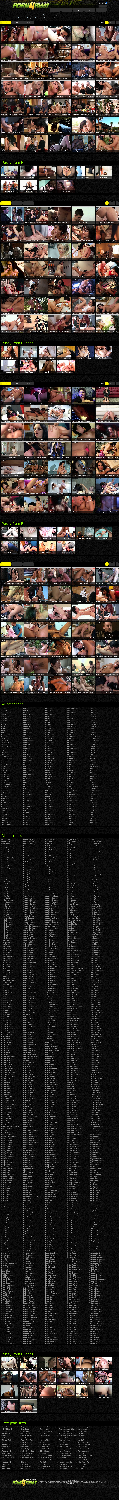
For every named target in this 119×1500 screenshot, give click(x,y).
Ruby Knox (93, 902)
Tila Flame (93, 1205)
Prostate (70, 788)
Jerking (48, 786)
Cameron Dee (28, 866)
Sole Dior (92, 1044)
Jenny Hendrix (50, 948)
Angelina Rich (6, 1070)
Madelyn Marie (72, 954)
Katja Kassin (49, 1108)
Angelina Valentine (8, 1072)
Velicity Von (93, 1269)
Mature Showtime (84, 1444)
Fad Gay (43, 1469)
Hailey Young (28, 1289)
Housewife (49, 762)
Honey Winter (28, 1343)
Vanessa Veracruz (96, 1259)
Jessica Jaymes (51, 972)
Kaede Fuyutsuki (51, 1048)
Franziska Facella (29, 1241)
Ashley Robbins (6, 1153)
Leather (48, 806)
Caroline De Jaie (29, 912)
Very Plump (82, 1458)
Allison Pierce (6, 972)
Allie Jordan (5, 966)
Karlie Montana (50, 1074)
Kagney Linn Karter (52, 1050)
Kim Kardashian (51, 1191)
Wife (91, 813)
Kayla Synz (49, 1125)
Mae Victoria (71, 966)
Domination (27, 774)
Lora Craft (71, 910)
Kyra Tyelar (49, 1251)
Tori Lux (92, 1215)
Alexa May (5, 912)
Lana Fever (49, 1271)
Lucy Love (71, 930)
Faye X (25, 1233)
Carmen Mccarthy (29, 908)
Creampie (26, 738)
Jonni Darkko (50, 1016)
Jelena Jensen (50, 926)
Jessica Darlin (50, 968)
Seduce (70, 819)
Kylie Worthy (49, 1247)
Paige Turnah (72, 1267)
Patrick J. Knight (73, 1277)
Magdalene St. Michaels (76, 968)
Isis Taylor (48, 854)
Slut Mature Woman (85, 1455)
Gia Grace (27, 1255)
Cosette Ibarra (28, 1052)
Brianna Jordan (6, 1309)
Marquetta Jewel (73, 1000)
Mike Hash (71, 1084)
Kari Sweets (49, 1064)
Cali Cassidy (27, 862)
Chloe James (28, 988)
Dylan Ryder (27, 1171)
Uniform (92, 788)
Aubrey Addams (7, 1169)
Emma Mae (27, 1193)
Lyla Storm (71, 946)
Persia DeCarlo (72, 1287)
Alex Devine (5, 906)
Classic (26, 710)
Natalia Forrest (72, 1153)
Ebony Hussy (45, 1429)
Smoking (92, 718)
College (26, 724)
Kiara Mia (48, 1177)
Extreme (26, 792)
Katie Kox (48, 1098)
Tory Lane (31, 18)
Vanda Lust (93, 1245)
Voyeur (92, 800)
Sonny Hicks (93, 1048)
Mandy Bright (72, 974)
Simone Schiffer (95, 1028)
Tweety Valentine (95, 1227)
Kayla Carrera (50, 1121)
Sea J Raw (93, 978)
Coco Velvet (27, 1046)
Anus (3, 726)
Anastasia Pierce (7, 1028)
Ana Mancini (5, 1022)
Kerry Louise (49, 1165)
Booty (3, 790)
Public (69, 792)
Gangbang (49, 724)
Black (3, 774)
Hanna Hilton (28, 1297)
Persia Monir (71, 1289)
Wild (91, 815)
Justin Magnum (50, 1038)
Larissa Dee (49, 1285)
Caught (3, 817)
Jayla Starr (49, 916)
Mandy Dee (71, 976)
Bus (2, 804)
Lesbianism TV (64, 1464)
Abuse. (76, 1483)
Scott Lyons (93, 976)
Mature (69, 710)
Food (47, 708)
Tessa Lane (93, 1181)
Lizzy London (72, 890)
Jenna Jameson (51, 934)
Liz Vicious (71, 882)
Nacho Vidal (71, 1145)
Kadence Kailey (51, 1046)
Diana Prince (28, 1149)
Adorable (4, 712)
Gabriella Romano (29, 1247)
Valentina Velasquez (96, 1235)
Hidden (47, 756)
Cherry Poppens (29, 974)
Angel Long (5, 1046)
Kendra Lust (49, 1157)
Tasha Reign (94, 1145)
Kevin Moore (49, 1169)
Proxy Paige (71, 1311)
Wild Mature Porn (84, 1462)
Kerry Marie (49, 1167)
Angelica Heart (6, 1066)
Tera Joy (92, 1171)
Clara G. (26, 1030)
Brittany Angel (6, 1335)
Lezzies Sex (82, 1438)
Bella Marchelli (6, 1231)
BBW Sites (44, 1453)
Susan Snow (94, 1117)
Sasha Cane (93, 958)
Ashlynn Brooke (7, 1163)
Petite (69, 768)
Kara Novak (49, 1056)
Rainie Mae (71, 1327)
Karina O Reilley (51, 1068)
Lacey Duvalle (50, 1253)
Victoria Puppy (94, 1295)
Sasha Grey (93, 960)
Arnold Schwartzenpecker (10, 1127)
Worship (92, 817)
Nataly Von (71, 1171)
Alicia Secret (5, 952)
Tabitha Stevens (95, 1127)
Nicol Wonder (72, 1193)
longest (78, 10)
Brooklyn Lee (28, 852)
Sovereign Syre (95, 1072)
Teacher (92, 758)
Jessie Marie (49, 982)
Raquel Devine (72, 1335)
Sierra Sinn (93, 1018)
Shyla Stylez (93, 1014)
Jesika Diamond (51, 956)
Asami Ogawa (6, 1133)
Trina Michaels (94, 1219)
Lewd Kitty (81, 1436)
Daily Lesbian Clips (47, 1460)
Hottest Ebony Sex (47, 1438)
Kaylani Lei (22, 18)
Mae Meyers (71, 964)
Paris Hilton (71, 1273)
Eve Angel (27, 1221)
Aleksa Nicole (6, 892)
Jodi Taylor (49, 1000)
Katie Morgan (50, 1100)
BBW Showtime (45, 1451)
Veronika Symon (95, 1281)
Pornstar (70, 778)
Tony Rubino (94, 1211)
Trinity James (94, 1221)
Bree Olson (5, 1295)
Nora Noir (70, 1249)
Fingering (26, 813)
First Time (26, 815)
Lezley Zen (71, 844)
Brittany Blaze (6, 1337)
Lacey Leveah (50, 1257)
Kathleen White (50, 1090)
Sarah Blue (93, 944)
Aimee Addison (6, 878)
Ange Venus (5, 1038)
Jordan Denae (50, 1020)
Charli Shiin (27, 960)
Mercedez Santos (73, 1048)
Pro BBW (81, 1453)
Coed (25, 722)
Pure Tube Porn (27, 1438)
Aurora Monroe (6, 1181)
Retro (69, 802)
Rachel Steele (72, 1321)
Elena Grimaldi (28, 1173)
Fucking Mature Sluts (66, 1433)
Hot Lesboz (63, 1460)
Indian (47, 770)
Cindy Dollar (27, 1018)
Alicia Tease (5, 954)
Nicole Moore (72, 1201)
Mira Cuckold (72, 1096)
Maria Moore (71, 984)
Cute (25, 748)
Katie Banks (49, 1094)
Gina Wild (26, 1271)
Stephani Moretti (95, 1090)
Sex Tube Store (26, 1444)
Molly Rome (71, 1121)
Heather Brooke (29, 1309)
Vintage (92, 796)
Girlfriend (48, 732)
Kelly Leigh (49, 1143)
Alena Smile (5, 898)
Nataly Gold (71, 1169)
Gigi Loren (27, 1265)
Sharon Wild (93, 996)
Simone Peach (94, 1024)
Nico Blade (71, 1191)
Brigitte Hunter (6, 1321)
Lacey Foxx (49, 1255)
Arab (3, 728)
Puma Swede (72, 1313)
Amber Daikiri (6, 998)
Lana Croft (49, 1269)
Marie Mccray (72, 992)
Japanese (48, 782)
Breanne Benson (7, 1291)
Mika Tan (70, 1082)
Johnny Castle (50, 1008)
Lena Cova (49, 1317)
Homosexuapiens (65, 1455)
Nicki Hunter (71, 1185)
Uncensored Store (8, 1453)
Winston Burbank (95, 1321)
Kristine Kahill (50, 1223)
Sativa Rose (93, 964)
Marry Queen (72, 1004)
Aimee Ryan (5, 880)
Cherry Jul (27, 972)
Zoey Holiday (94, 1337)
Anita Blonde (5, 1084)
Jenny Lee (49, 950)
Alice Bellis (5, 944)
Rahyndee (71, 1325)
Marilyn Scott (72, 994)
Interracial (48, 776)
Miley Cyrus (71, 1090)
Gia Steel (26, 1259)
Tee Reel (92, 1167)
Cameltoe (4, 808)
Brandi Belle (5, 1279)
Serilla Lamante (95, 986)
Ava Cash (4, 1193)
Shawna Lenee (94, 998)
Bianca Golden (6, 1249)
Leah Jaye (49, 1307)
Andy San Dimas (7, 1034)
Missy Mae (71, 1104)
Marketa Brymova (73, 996)
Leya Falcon (71, 840)
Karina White (50, 1072)
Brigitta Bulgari (6, 1317)
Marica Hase (71, 990)
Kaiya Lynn (49, 1052)
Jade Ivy (48, 874)
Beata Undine (6, 1225)
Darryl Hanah (28, 1106)
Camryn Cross (28, 870)
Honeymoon (49, 760)
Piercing (70, 770)
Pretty (69, 784)
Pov (68, 780)
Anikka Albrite (6, 1078)
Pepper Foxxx (72, 1285)
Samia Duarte (94, 926)
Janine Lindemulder (52, 894)
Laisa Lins (49, 1265)
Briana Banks (6, 1301)
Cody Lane (27, 1048)
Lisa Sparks (71, 876)
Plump (69, 774)
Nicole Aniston (72, 1195)
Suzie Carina (94, 1121)
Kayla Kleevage (51, 1123)
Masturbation (72, 708)
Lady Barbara (50, 1261)
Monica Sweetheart (74, 1129)
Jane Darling (49, 888)
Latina (47, 804)
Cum (25, 742)
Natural (70, 730)
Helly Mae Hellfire (29, 1321)
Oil (68, 742)
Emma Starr (27, 1195)
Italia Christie (50, 856)
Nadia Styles (71, 1147)
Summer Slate (94, 1108)
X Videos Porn (83, 1469)
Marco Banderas (73, 980)
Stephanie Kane (95, 1092)
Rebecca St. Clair (95, 846)
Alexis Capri (5, 926)
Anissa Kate (5, 1080)
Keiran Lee (49, 1133)
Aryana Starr (5, 1129)
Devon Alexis (28, 1133)
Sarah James (94, 946)
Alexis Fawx (5, 928)
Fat (24, 802)
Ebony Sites (44, 1433)
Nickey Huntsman (73, 1183)
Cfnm (3, 821)
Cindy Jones (27, 1022)
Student (92, 744)
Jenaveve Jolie (50, 928)
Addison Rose (6, 852)
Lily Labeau (71, 856)
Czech (25, 750)
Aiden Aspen (5, 874)
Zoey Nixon (93, 1339)
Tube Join (5, 1431)
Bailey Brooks (6, 1211)
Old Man (70, 744)
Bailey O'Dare (6, 1215)
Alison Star (5, 960)
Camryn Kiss (27, 872)
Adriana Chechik (7, 858)
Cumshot (26, 744)
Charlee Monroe (29, 954)
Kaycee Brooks (50, 1117)
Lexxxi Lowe (49, 1341)
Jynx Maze (49, 1040)
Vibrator (92, 794)
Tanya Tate (93, 1139)
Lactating (48, 798)
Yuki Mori (92, 1327)
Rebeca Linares (95, 842)
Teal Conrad (93, 1163)
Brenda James (6, 1297)
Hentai (47, 754)
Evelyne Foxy (28, 1225)
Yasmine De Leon (95, 1323)
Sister (91, 710)
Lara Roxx (49, 1279)
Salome (92, 916)
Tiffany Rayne (94, 1195)
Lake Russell (50, 1267)
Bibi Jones (5, 1255)
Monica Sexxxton (73, 1127)
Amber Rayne (6, 1004)
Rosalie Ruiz (94, 886)
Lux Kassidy (71, 940)
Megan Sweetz (72, 1022)
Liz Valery (70, 880)
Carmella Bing (28, 900)
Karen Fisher (50, 1060)
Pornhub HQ (6, 1444)
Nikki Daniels (72, 1225)
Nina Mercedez (72, 1243)
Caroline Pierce (28, 914)
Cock (25, 720)
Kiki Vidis (48, 1187)
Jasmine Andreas (51, 896)
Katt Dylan (49, 1110)
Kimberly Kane (50, 1197)
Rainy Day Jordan (73, 1329)
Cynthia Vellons (28, 1062)
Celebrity (4, 819)
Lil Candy (70, 850)
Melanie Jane (72, 1026)
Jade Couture (50, 872)
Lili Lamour (71, 852)
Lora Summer (72, 912)
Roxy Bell (92, 892)
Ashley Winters (6, 1157)
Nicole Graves (72, 1197)
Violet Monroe (94, 1307)
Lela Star (48, 1315)
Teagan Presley (95, 1159)
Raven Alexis (72, 1337)
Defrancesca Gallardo (31, 1117)
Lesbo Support (83, 1431)
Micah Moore (72, 1066)
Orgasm (70, 748)
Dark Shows (25, 1460)
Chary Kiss (27, 964)
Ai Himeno (5, 870)
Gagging (48, 722)
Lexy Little (49, 1343)
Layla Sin (48, 1301)
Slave (91, 714)
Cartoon (4, 811)
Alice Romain (6, 948)
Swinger (92, 752)
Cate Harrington (29, 938)
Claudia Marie (28, 1040)
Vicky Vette (93, 1287)
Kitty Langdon (50, 1205)
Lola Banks (71, 894)
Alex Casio (5, 904)
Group (47, 744)
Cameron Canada (29, 864)
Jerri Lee (48, 954)
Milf (68, 716)
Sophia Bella (94, 1050)
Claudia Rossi (28, 1042)
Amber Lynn (5, 1002)
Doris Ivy (26, 1165)
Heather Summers (29, 1313)
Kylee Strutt (49, 1239)
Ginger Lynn (27, 1275)
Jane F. (48, 890)
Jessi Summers (50, 964)
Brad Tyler (5, 1277)
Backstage (5, 742)
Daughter (26, 756)
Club (25, 718)
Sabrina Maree (94, 908)
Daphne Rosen (28, 1098)
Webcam (92, 804)
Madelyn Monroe (73, 956)
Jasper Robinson (51, 906)
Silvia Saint (93, 1020)
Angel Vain (5, 1054)
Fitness (26, 821)
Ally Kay (4, 976)
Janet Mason (50, 892)
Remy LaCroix (94, 854)
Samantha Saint (95, 924)
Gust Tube (25, 1429)
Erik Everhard (28, 1207)
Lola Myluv (71, 898)
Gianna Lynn (27, 1261)
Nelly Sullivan (72, 1177)
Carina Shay (27, 888)
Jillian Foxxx (49, 998)
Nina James (71, 1239)
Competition (27, 726)
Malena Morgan (73, 972)
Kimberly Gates (50, 1195)
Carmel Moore (28, 898)
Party (69, 762)
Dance (25, 754)
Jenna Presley (50, 936)
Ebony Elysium (26, 1466)
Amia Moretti (5, 1012)
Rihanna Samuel (95, 862)
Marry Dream (72, 1002)
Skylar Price (93, 1040)
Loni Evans (71, 906)
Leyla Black (71, 842)
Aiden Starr (5, 876)
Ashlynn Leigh (6, 1165)
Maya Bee (71, 1014)
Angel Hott (5, 1044)
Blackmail (4, 776)
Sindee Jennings (95, 1034)
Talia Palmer (93, 1129)
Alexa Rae (5, 916)
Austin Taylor (5, 1189)
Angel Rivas (5, 1052)
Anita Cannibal (6, 1088)
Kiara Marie (49, 1175)
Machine (48, 819)
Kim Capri (48, 1189)
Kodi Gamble (50, 1211)
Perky (69, 766)
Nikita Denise (72, 1215)
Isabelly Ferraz (50, 850)
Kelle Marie (49, 1137)
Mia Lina (70, 1056)
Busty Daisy (27, 858)
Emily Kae (27, 1189)
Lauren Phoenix (51, 1293)
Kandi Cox (49, 1054)
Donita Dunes (28, 1157)
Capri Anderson (28, 884)
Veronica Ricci (94, 1277)
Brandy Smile (6, 1287)
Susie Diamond (94, 1119)
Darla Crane (27, 1104)
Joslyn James (50, 1022)
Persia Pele (71, 1291)
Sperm (91, 728)
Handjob (48, 750)
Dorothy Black (28, 1167)
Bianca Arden (6, 1247)
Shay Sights (93, 1000)
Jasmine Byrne (50, 900)
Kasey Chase (50, 1080)
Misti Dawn (71, 1112)
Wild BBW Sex (83, 1460)
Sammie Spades (95, 930)
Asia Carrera (5, 1167)
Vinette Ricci (93, 1305)
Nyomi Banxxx (72, 1255)
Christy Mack (28, 1010)
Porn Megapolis (83, 1451)
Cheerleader (5, 825)
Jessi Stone (49, 962)
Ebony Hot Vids (45, 1427)
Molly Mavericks (73, 1119)
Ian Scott (48, 842)
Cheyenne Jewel (29, 978)
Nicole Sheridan (73, 1205)
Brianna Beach (6, 1305)
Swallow (92, 748)
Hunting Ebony (45, 1440)
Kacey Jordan (50, 1042)
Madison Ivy (71, 958)
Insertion (48, 774)
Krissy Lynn (49, 1215)
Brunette (4, 798)
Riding (69, 806)
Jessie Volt (49, 986)
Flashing (26, 823)
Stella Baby (93, 1088)
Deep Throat (27, 758)
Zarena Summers (95, 1331)
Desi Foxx (27, 1129)
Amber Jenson (6, 1000)
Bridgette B (5, 1313)
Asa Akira (4, 1131)
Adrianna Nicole (7, 866)
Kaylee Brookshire (52, 1129)
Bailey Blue (5, 1209)
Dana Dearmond (29, 1076)
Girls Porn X (82, 1466)
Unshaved (93, 790)
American (4, 720)
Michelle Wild (72, 1080)
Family (25, 798)
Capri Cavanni (28, 886)
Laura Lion (49, 1289)
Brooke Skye (27, 848)
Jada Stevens (50, 870)
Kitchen (48, 794)
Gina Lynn (27, 1267)
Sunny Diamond (95, 1110)
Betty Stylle (5, 1243)
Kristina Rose (50, 1219)
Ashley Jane (5, 1151)
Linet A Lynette (72, 868)
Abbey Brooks (6, 844)
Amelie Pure (5, 1008)
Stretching (93, 740)
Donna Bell (27, 1159)
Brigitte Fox (5, 1319)
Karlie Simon (50, 1076)
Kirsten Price (50, 1199)
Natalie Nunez (72, 1163)
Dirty (25, 766)
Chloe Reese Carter (30, 992)
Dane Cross (27, 1082)
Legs (47, 808)
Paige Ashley (72, 1265)
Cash (3, 813)
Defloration (27, 760)
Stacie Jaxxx (94, 1082)
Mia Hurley (71, 1052)
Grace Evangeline (29, 1279)
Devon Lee (27, 1135)
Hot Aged (62, 1458)
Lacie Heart (49, 1259)
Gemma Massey (29, 1249)
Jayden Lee (49, 914)
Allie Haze (5, 962)
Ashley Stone (6, 1155)
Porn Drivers (6, 1447)
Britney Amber (6, 1325)
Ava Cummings (6, 1195)
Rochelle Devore (95, 880)
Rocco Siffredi (94, 878)
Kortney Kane (50, 1213)
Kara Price (49, 1058)
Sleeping (92, 716)
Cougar (26, 732)
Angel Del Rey (6, 1042)
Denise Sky (27, 1125)
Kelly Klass (49, 1141)
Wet (90, 808)
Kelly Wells (49, 1151)
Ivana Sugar (49, 860)
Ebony (25, 780)
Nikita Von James (73, 1217)
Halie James (27, 1295)
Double (25, 776)
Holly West (27, 1337)
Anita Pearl (5, 1094)
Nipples (70, 732)
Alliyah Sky (5, 974)
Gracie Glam (27, 1281)
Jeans (47, 784)
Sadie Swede (94, 914)
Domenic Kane (28, 1155)
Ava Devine (5, 1199)
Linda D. (70, 862)
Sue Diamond (94, 1100)
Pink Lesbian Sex (84, 1449)
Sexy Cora (93, 988)
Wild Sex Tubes (8, 1460)
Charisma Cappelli (30, 950)
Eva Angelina (28, 1215)
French (47, 716)
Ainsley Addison (7, 882)
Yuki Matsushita (95, 1325)
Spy (90, 730)
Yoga (91, 821)
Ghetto (47, 730)
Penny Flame (72, 1281)
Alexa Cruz (5, 908)
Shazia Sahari (94, 1002)
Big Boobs (5, 758)
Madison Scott (72, 962)
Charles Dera (28, 956)
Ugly (91, 782)
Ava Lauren (5, 1201)
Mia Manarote (72, 1060)
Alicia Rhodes (6, 950)
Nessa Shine (72, 1181)
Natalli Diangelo (73, 1167)
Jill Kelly (48, 996)
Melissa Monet (72, 1034)
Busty (3, 806)
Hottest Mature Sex (66, 1462)
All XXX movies (7, 1429)
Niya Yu (70, 1247)
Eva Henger (27, 1217)
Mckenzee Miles (73, 1020)
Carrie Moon (27, 920)
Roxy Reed (93, 900)
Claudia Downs (28, 1038)
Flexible (26, 825)
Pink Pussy (71, 1303)
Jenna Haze (49, 932)
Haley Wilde (27, 1293)
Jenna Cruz (49, 930)
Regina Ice (93, 850)
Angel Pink (5, 1050)
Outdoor (70, 754)
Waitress (92, 802)
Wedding (92, 806)
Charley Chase (28, 958)
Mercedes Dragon (73, 1044)
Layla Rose (49, 1299)
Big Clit (3, 760)
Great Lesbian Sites (66, 1449)
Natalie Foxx (71, 1159)
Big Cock (4, 762)
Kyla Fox (48, 1237)
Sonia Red (93, 1046)
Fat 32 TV (43, 1462)
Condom (26, 730)
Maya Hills (71, 1016)
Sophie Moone (94, 1066)
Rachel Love (71, 1315)
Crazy (25, 736)
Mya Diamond (72, 1139)
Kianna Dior (49, 1173)
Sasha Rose (93, 962)
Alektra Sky (5, 896)
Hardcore (48, 752)
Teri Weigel (93, 1177)
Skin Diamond (94, 1036)
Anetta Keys (5, 1036)
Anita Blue (5, 1086)
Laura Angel (49, 1287)
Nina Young (71, 1245)
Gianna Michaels (29, 1263)
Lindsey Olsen (72, 864)
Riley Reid (93, 868)
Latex (47, 802)
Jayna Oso (49, 920)
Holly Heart (27, 1331)
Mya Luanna (71, 1141)
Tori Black (93, 1213)
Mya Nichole (71, 1143)
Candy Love (27, 876)
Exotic (25, 790)
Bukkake (4, 802)
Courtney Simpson (30, 1056)
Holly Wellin (27, 1335)
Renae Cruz (93, 856)
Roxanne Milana (95, 890)
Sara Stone (93, 942)
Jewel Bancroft (50, 992)
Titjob (91, 770)
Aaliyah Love (5, 840)
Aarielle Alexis (6, 842)
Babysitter (4, 740)
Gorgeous (48, 740)
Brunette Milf (71, 15)
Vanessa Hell (94, 1251)
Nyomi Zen (71, 1257)
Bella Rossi (5, 1235)
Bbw (2, 748)
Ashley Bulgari (6, 1143)
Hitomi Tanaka (28, 1327)
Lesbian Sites (64, 1469)
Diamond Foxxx (29, 1141)
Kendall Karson (50, 1155)
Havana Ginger (28, 1305)
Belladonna (5, 1237)
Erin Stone (27, 1211)
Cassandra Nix (28, 930)
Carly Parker (27, 896)
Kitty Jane (48, 1203)
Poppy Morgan (72, 1305)
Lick (46, 813)
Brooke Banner (28, 844)
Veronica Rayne (95, 1275)
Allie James (5, 964)
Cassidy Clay (28, 932)
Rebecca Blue (94, 844)
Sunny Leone (94, 1114)
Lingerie (48, 815)
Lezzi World (82, 1440)
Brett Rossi (5, 1299)
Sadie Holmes (94, 910)
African (3, 714)
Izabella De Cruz (51, 862)
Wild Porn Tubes (8, 1458)
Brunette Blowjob (49, 15)
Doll (24, 772)
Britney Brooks (6, 1327)
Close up (26, 714)
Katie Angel (49, 1092)
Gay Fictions (63, 1444)
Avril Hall (4, 1205)
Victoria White (94, 1299)
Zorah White (93, 1343)
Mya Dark (70, 1137)
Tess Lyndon (94, 1179)
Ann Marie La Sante (8, 1100)
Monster (70, 724)
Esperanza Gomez (30, 1213)
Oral (68, 746)
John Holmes (50, 1002)
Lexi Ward (49, 1335)
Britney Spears (6, 1329)
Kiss (46, 792)
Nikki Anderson (72, 1219)
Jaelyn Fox (49, 876)
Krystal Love (49, 1231)
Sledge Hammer (95, 1042)
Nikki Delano (71, 1227)
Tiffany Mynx (94, 1193)
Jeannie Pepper (51, 924)
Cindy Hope (27, 1020)
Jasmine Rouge (51, 902)
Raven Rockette (73, 1341)
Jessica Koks (50, 974)
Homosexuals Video (66, 1453)
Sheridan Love (94, 1010)
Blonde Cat (5, 1267)
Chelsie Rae (27, 970)
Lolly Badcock (72, 900)
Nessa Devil (71, 1179)
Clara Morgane (28, 1032)
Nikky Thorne (72, 1235)
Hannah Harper (28, 1299)
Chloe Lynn (27, 990)
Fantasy (26, 800)
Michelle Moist (72, 1074)
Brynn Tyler (27, 856)
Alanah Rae (5, 888)
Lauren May (49, 1291)
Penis (69, 764)
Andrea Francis (6, 1032)
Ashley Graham (6, 1149)
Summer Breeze (95, 1102)
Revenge (70, 804)
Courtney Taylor (29, 1058)
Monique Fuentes (73, 1133)
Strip (91, 742)
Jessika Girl (49, 988)
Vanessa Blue (94, 1247)
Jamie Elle (49, 880)
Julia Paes (49, 1032)
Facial (25, 796)
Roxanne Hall (94, 888)
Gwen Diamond (28, 1287)
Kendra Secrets (51, 1159)
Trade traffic (75, 1480)
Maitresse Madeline (74, 970)
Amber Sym (5, 1006)
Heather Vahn (28, 1315)
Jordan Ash (49, 1018)
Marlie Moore (72, 998)
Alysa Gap (5, 984)
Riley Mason (93, 866)
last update (66, 10)
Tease (91, 760)
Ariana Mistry (6, 1119)
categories (90, 10)
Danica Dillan (28, 1088)
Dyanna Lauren (28, 1169)
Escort (25, 786)
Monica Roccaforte (74, 1125)
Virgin (91, 798)
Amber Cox (5, 996)
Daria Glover (27, 1102)
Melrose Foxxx (72, 1040)
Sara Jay (92, 936)
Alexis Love (5, 932)
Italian (47, 778)
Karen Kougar (50, 1062)
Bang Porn (6, 1436)
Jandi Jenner (50, 886)
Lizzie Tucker (72, 888)
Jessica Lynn (50, 976)
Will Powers (93, 1319)
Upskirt (92, 792)
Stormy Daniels (94, 1098)
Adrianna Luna (6, 864)
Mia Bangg (71, 1050)
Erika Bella (27, 1209)
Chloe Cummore (29, 982)
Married (48, 823)
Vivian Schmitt (94, 1311)
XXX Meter (82, 1464)
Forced (47, 712)
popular (55, 10)
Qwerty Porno (7, 1449)
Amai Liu (4, 990)
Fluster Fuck (6, 1440)
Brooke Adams (28, 842)
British (3, 796)
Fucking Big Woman (66, 1427)
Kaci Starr (48, 1044)
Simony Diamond (95, 1032)
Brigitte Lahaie (6, 1323)
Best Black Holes (27, 1453)
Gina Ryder (27, 1269)
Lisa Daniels (71, 872)
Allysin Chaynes (7, 978)
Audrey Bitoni (6, 1173)
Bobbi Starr (5, 1273)
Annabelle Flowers (8, 1104)
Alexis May (5, 934)
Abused (4, 710)
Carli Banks (27, 892)
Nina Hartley (71, 1237)
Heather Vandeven (30, 1317)
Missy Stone (71, 1110)
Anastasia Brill (6, 1024)
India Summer (50, 846)
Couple (25, 734)
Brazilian (4, 792)
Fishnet (26, 817)
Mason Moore (72, 1008)
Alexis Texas (5, 938)
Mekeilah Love (72, 1024)
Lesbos (80, 1433)
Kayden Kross (50, 1119)
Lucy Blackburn (73, 924)
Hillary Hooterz (28, 1323)
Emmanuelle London (30, 1197)
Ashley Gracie (6, 1147)
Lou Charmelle (72, 918)
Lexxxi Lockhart (51, 1339)
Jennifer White (50, 946)
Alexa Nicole (5, 914)
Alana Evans (5, 886)
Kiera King (49, 1181)
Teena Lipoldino (95, 1169)
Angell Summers (7, 1076)
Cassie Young (28, 936)
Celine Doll (27, 946)
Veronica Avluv (94, 1273)
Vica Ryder (93, 1283)
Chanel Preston (28, 948)
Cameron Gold (28, 868)
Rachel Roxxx (72, 1317)
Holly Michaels (28, 1333)
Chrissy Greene (29, 996)
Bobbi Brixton (6, 1271)
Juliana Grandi (50, 1034)
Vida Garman (94, 1301)
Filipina (25, 811)
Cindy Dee (27, 1016)
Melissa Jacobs (73, 1030)
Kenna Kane (49, 1161)
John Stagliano (50, 1004)
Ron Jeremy (93, 884)
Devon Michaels (29, 1137)
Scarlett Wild (94, 974)
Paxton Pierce (72, 1279)
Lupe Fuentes (72, 936)
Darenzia (26, 1100)
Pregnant (70, 782)
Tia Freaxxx (93, 1185)
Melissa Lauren (72, 1032)
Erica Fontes (27, 1203)
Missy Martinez (59, 18)
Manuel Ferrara (73, 978)
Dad (24, 752)
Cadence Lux (28, 860)
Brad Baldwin (6, 1275)
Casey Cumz (28, 922)
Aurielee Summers (8, 1179)
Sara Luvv (93, 938)
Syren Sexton (94, 1125)
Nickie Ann (71, 1187)
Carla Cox (27, 890)
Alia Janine (5, 940)
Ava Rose (4, 1203)
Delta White (27, 1121)
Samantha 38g (94, 918)
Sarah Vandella (94, 956)
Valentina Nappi (95, 1233)
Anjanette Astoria (7, 1096)
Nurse (69, 736)
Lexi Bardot (49, 1321)
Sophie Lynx (93, 1064)
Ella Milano (27, 1179)
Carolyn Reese (28, 916)
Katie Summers (50, 1104)
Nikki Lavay (71, 1231)
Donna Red (27, 1163)
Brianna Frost (6, 1307)
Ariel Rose (5, 1123)
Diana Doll (27, 1147)
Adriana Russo (6, 862)
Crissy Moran (28, 1060)
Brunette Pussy (61, 15)
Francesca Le (28, 1237)
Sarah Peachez (95, 950)
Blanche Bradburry (8, 1263)
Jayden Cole (49, 910)
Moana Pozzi (72, 1117)
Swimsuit (92, 750)
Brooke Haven (28, 846)
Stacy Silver (93, 1084)
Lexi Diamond (50, 1329)
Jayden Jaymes (51, 912)
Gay (46, 726)
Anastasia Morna (7, 1026)
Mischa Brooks (72, 1100)
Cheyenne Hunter (29, 976)
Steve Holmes (94, 1094)
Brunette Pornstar (37, 15)
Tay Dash (92, 1151)
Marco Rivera (72, 982)
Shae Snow (93, 990)
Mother (69, 726)
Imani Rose (49, 844)
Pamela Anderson (73, 1269)
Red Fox (92, 848)
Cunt (25, 746)
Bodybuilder (5, 784)
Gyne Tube (25, 1431)
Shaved (70, 821)
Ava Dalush (5, 1197)
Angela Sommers (7, 1056)
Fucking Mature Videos (67, 1436)
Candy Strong (28, 882)
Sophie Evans (94, 1062)
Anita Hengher (6, 1092)
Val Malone (93, 1229)
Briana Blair (5, 1303)
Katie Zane (49, 1106)
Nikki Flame (71, 1229)
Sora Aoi (92, 1070)
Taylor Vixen (93, 1155)
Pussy (69, 796)
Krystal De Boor (51, 1229)
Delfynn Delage (28, 1119)
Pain (69, 756)
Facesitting (27, 794)
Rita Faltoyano (94, 872)
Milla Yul (70, 1092)
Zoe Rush (93, 1333)
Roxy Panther (94, 896)
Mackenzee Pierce (74, 950)
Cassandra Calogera (30, 926)
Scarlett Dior (93, 972)
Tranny (91, 776)
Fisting (25, 819)
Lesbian (48, 811)
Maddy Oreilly (72, 952)
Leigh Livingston (51, 1313)
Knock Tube (25, 1433)
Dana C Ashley (28, 1074)
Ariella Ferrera (6, 1125)
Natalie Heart (72, 1161)
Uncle (91, 784)
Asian (3, 730)
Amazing (4, 718)
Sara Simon (93, 940)
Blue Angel (5, 1269)
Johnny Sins (49, 1012)
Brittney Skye (28, 840)
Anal (2, 722)
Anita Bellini (5, 1082)
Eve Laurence (28, 1223)
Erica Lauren (27, 1205)
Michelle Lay (71, 1072)
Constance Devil (29, 1050)
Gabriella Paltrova (29, 1245)
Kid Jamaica (49, 1179)
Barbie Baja (5, 1219)
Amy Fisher (5, 1018)
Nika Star (70, 1211)
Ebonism (24, 1462)
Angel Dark (5, 1040)
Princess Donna (73, 1307)
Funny (47, 720)
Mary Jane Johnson (74, 1006)
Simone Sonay (94, 1030)
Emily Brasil (27, 1187)
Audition (4, 734)
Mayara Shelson (73, 1018)
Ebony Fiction (26, 1469)
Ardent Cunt (6, 1433)
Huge (47, 764)
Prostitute (70, 790)
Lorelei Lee (71, 914)
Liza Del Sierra (72, 884)
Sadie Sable (93, 912)
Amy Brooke (5, 1016)
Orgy (69, 750)
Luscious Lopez (73, 938)
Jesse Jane (49, 960)
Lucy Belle (71, 922)
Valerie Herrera (94, 1237)
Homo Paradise (64, 1451)
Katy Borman (50, 1112)
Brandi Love (5, 1283)
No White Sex (45, 1444)
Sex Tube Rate (26, 1442)
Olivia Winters (72, 1263)
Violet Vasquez (94, 1309)
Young (91, 823)
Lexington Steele (51, 1337)
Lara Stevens (50, 1281)
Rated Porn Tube (27, 1440)
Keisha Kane (50, 1135)
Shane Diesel (94, 994)
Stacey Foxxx (94, 1074)
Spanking (92, 726)
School (69, 813)
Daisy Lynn (27, 1070)
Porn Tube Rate (27, 1436)
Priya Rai (70, 1309)
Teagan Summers (95, 1161)
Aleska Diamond (7, 900)
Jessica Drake (50, 970)
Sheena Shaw (94, 1006)
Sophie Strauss (94, 1068)
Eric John (26, 1201)
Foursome (49, 714)
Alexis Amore (6, 922)
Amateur (4, 716)
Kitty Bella (49, 1201)
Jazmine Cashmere (52, 922)
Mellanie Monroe (73, 1038)
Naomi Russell (72, 1151)
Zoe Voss (92, 1335)
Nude (69, 734)
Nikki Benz (40, 18)
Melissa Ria (71, 1036)
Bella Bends (5, 1229)
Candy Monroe (28, 880)
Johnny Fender (50, 1010)
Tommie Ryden (94, 1209)
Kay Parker (49, 1114)
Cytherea (26, 1064)
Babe (3, 738)
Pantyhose (71, 760)
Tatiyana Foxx (94, 1149)
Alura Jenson (6, 982)
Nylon (69, 738)
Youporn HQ (6, 1462)
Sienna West (94, 1016)
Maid (47, 821)
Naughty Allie (72, 1173)
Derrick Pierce (28, 1127)
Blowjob (4, 782)
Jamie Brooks (50, 878)
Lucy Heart (71, 926)
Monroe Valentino (73, 1135)
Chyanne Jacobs (29, 1012)
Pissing (70, 772)
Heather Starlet (28, 1311)
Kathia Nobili (49, 1088)
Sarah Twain (93, 954)
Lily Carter (71, 854)
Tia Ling (92, 1187)
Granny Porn (63, 1447)
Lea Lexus (49, 1303)
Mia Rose (70, 1062)
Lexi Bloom (49, 1325)
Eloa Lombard (28, 1183)
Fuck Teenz (63, 1442)
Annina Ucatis (6, 1112)
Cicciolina (26, 1014)
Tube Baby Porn (27, 1449)
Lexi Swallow (50, 1333)
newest (17, 22)
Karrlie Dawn (50, 1078)
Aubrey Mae (5, 1171)
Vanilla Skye (93, 1267)
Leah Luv (48, 1309)
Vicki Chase (93, 1285)
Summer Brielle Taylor (97, 1104)
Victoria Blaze (94, 1289)
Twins (91, 780)
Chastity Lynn (28, 968)
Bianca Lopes (6, 1251)
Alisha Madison (6, 956)
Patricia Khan (72, 1275)
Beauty (3, 754)
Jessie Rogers (50, 984)
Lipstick (48, 817)
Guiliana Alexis (28, 1285)
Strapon (92, 738)
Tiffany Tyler (93, 1201)
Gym (47, 746)
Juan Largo (49, 1024)
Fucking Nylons (64, 1440)
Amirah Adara (6, 1014)
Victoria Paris (94, 1293)
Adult (4, 1466)
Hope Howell (50, 840)
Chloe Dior (27, 984)
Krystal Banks (50, 1227)
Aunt (3, 736)
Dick (24, 762)
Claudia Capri (28, 1036)
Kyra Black (49, 1249)
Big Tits (4, 766)
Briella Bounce (6, 1315)
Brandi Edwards (7, 1281)
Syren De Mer (94, 1123)
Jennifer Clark (50, 940)
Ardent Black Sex (27, 1451)
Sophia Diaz (93, 1052)
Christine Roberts (29, 1006)
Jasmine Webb (50, 904)
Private (69, 786)
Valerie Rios (93, 1239)
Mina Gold (71, 1094)
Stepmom (92, 734)
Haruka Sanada (29, 1303)
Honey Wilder (28, 1341)
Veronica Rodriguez (96, 1279)
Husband (48, 768)
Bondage (4, 786)
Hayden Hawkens (29, 1307)
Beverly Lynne (6, 1245)
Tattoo (91, 756)
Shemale (70, 825)
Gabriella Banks (29, 1243)
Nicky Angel (71, 1189)
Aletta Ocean (6, 902)
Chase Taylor (28, 966)
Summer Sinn (94, 1106)
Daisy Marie (27, 1072)
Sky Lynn (92, 1038)
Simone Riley (94, 1026)
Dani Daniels (48, 18)
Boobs (3, 788)
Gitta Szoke (27, 1277)
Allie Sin (4, 968)
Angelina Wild (6, 1074)
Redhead (70, 800)
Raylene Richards (73, 1343)
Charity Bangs (28, 952)
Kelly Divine (49, 1139)
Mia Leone (71, 1054)
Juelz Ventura (50, 1026)
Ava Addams (5, 1191)
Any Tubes (25, 1427)
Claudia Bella (28, 1034)
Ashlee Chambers (7, 1137)
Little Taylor (71, 878)
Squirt (91, 732)
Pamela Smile (72, 1271)
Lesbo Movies (83, 1429)
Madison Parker (73, 960)
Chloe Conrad (28, 980)
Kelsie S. (48, 1153)
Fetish (25, 808)
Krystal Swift (49, 1235)
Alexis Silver (5, 936)
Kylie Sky (48, 1245)
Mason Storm (72, 1010)
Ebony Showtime (46, 1431)
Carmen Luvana (29, 906)
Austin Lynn (5, 1187)
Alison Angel (5, 958)
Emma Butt (27, 1191)
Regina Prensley (95, 852)
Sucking (92, 746)
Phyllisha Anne (72, 1301)
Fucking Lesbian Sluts (67, 1429)
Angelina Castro (7, 1068)
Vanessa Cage (94, 1249)
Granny (48, 742)
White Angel (93, 1317)
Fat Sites (43, 1464)
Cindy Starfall (28, 1024)
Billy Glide (4, 1259)
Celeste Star (27, 944)
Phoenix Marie (72, 1299)
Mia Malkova (71, 1058)
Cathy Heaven (28, 940)
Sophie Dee (93, 1060)
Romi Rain (93, 882)
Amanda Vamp (6, 994)
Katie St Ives (49, 1102)
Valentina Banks (95, 1231)
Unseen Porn (7, 1455)
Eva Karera (27, 1219)
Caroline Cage (28, 910)
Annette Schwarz (7, 1108)
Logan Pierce (72, 892)
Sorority (92, 722)
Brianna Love (6, 1311)
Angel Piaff (5, 1048)
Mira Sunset (71, 1098)
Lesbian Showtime (65, 1466)
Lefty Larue (49, 1311)
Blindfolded (5, 778)
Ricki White (93, 860)
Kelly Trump (49, 1149)
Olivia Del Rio (72, 1259)
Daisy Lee (27, 1068)
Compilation (27, 728)
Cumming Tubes (46, 1455)
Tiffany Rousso (94, 1197)
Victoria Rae (93, 1297)
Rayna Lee (93, 840)
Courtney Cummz (29, 1054)
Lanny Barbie (50, 1277)
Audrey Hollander (7, 1175)
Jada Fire (48, 868)
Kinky (47, 790)
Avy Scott (4, 1207)
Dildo (25, 764)
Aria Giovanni (6, 1117)
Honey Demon (28, 1339)
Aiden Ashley (6, 872)
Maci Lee (70, 948)
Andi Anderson (6, 1030)
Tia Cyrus (92, 1183)
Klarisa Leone (50, 1207)
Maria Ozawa (72, 986)
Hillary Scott (27, 1325)
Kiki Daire (48, 1185)
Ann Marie (5, 1098)
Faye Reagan (28, 1231)
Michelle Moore (72, 1076)
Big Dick (4, 764)
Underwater (93, 786)
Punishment (71, 794)
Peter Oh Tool (72, 1295)
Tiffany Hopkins (95, 1191)
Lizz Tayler (71, 886)
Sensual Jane (94, 982)
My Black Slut (45, 1442)
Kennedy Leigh (50, 1163)
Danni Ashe (27, 1094)
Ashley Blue (5, 1139)
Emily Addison (28, 1185)
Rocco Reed (93, 876)
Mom (69, 720)
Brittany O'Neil (6, 1339)
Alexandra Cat (6, 918)
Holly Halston (28, 1329)
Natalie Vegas (72, 1165)
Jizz (46, 788)
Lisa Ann (70, 870)
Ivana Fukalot (50, 858)
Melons (70, 712)
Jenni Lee (48, 938)
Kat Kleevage (50, 1086)
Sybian (91, 754)
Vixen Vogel (93, 1313)
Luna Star (70, 934)
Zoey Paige (93, 1341)
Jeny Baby (49, 952)
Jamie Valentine (51, 882)
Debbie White (28, 1112)
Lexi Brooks (49, 1327)
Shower (92, 708)
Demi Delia (27, 1123)
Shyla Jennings (94, 1012)
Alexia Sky (5, 920)
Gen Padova (27, 1251)
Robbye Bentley (95, 874)
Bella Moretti (5, 1233)
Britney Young (6, 1333)
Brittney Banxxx (6, 1343)
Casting (4, 815)
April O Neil (5, 1114)
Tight (91, 768)
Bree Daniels (5, 1293)
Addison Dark (6, 850)
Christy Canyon (28, 1008)
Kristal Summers (51, 1217)
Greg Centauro (28, 1283)
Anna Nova (5, 1102)
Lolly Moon (71, 902)
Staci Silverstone (95, 1078)
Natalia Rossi (72, 1155)
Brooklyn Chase (29, 850)
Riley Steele (93, 870)
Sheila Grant (94, 1008)
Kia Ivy (47, 1171)
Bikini (3, 768)
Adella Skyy (5, 854)
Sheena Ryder (94, 1004)
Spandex (92, 724)
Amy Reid (4, 1020)
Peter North (71, 1293)
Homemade (49, 758)
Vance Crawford (95, 1243)
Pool (69, 776)
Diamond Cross (28, 1139)
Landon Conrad (51, 1275)
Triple (91, 778)
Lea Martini (49, 1305)
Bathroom (4, 746)
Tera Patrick (93, 1173)
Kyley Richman (50, 1243)
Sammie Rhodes (95, 928)
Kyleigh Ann (49, 1241)
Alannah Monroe (7, 890)
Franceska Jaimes (29, 1239)
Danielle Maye (28, 1092)
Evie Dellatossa (28, 1227)
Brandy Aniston (6, 1285)
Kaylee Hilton (50, 1131)
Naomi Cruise (72, 1149)
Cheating (4, 823)
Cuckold (26, 740)
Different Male (45, 1466)
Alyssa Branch (6, 986)
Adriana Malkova (7, 860)
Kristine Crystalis (51, 1221)
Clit (24, 712)
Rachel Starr (71, 1319)
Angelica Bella (6, 1062)
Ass (2, 732)
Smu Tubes (25, 1447)
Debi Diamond (28, 1114)
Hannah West (28, 1301)
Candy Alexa (27, 874)
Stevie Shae (93, 1096)
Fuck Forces (6, 1427)
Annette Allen (6, 1106)
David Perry (27, 1108)
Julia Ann (48, 1028)
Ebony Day (25, 1464)
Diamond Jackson (29, 1143)
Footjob (48, 710)
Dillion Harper (28, 1151)
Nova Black (71, 1253)
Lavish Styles (50, 1295)
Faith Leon (27, 1229)
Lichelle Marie (72, 848)
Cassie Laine (28, 934)
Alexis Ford (5, 930)
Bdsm (3, 750)
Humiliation (49, 766)
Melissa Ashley (72, 1028)
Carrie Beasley (28, 918)
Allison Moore (6, 970)
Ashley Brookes (6, 1141)
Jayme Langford (51, 918)
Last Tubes (6, 1442)
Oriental (70, 752)
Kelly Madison (50, 1145)
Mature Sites (82, 1447)
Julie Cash (49, 1036)
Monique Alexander (74, 1131)
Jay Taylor (49, 908)
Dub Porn (5, 1438)
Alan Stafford (6, 884)
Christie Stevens (29, 998)
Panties (70, 758)
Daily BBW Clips (46, 1458)
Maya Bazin (71, 1012)
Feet (24, 804)
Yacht (91, 819)
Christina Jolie (28, 1000)
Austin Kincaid (6, 1185)
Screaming (71, 815)
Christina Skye (28, 1002)
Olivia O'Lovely (72, 1261)
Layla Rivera (49, 1297)
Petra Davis (71, 1297)
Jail (46, 780)
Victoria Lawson (95, 1291)
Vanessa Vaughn (95, 1257)
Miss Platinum (72, 1102)
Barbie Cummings (7, 1221)
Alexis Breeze (6, 924)
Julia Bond (49, 1030)
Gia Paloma (27, 1257)
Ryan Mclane (94, 904)
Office (69, 740)
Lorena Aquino (72, 916)
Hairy (47, 748)
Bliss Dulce (5, 1265)
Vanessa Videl (94, 1261)
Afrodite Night (6, 868)
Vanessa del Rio (95, 1263)
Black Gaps (25, 1455)
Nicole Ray (71, 1203)
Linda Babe (71, 860)
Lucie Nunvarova (73, 920)
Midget (69, 714)
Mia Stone (71, 1064)
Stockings (93, 736)
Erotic (25, 784)
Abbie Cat (4, 846)
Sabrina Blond (94, 906)
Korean (48, 796)
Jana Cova (49, 884)
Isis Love (48, 852)
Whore (91, 811)
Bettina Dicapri (6, 1241)
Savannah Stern (95, 970)
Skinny (91, 712)
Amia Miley (5, 1010)
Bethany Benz (6, 1239)
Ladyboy (48, 800)
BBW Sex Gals (45, 1449)
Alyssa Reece (6, 988)
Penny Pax (71, 1283)
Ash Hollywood (6, 1135)
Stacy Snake (94, 1086)
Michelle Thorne (73, 1078)
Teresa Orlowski (95, 1175)
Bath (3, 744)
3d (2, 708)
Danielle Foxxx (28, 1090)
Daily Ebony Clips (27, 1458)
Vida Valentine (94, 1303)
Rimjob (69, 808)
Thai (91, 764)
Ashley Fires (5, 1145)
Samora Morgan (95, 932)
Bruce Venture (28, 854)
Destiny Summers (29, 1131)
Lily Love (70, 858)
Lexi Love (48, 1331)
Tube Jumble (7, 1451)
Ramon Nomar (72, 1331)
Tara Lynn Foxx (95, 1141)
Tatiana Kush (94, 1147)
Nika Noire (71, 1209)
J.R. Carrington (50, 866)
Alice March (5, 946)
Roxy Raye (93, 898)
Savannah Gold (95, 968)
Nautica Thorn (72, 1175)
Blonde (3, 780)
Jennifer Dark (50, 942)
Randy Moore (72, 1333)
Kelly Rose (49, 1147)
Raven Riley (71, 1339)
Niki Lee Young (72, 1213)
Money (69, 722)
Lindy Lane (71, 866)
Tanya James (94, 1135)
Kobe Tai (48, 1209)
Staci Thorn (93, 1080)
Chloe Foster (28, 986)
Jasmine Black (50, 898)
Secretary (70, 817)
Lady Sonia (49, 1263)
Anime (3, 724)
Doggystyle (27, 770)
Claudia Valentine (29, 1044)
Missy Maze (71, 1108)
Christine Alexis (28, 1004)
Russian (70, 811)
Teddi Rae (93, 1165)
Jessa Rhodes (50, 958)
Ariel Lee (4, 1121)
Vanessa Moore (95, 1255)
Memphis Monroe (73, 1042)
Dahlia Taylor (28, 1066)
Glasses (48, 736)
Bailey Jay (5, 1213)
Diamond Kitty (28, 1145)
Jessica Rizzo (50, 980)
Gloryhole (48, 738)
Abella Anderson (7, 848)
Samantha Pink (94, 920)
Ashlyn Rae (5, 1161)
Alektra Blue (5, 894)
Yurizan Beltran (94, 1329)
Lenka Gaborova (51, 1319)
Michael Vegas (72, 1068)
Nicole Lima (71, 1199)
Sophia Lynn (93, 1058)
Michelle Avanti (72, 1070)
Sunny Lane (93, 1112)
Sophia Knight (94, 1054)
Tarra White (93, 1143)
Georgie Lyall (28, 1253)
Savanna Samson (95, 966)
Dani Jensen (27, 1086)
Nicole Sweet (72, 1207)
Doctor (25, 768)
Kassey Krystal (50, 1084)
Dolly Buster (27, 1153)
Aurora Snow (6, 1183)
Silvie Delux (93, 1022)
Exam (25, 788)
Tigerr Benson (94, 1203)
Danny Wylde (28, 1096)
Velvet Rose (93, 1271)
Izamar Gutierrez (51, 864)
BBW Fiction (44, 1447)
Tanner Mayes (94, 1133)
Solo (91, 720)
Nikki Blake (71, 1223)
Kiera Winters (50, 1183)
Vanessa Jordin (95, 1253)
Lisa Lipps (71, 874)
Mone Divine (71, 1123)
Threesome (93, 766)
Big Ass (4, 756)
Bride (3, 794)
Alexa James (5, 910)
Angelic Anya (6, 1058)
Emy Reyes (27, 1199)
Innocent (48, 772)
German (48, 728)
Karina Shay (49, 1070)
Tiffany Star (93, 1199)
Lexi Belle (48, 1323)
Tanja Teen (93, 1131)
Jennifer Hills (50, 944)
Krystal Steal (49, 1233)
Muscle (70, 728)
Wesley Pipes (94, 1315)
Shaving (70, 823)
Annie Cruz (5, 1110)
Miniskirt (70, 718)
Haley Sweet (27, 1291)
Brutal (3, 800)
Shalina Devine (94, 992)
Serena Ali (93, 984)
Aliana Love (5, 942)
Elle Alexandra (28, 1181)
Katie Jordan (49, 1096)
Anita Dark (5, 1090)
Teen (91, 762)
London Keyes (72, 904)
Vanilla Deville (94, 1265)
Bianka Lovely (6, 1253)
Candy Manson (28, 878)
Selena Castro (94, 980)
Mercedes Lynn (73, 1046)
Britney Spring (6, 1331)
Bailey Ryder (5, 1217)
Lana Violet (49, 1273)
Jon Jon (48, 1014)
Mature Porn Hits (84, 1442)
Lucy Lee (70, 928)
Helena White (28, 1319)
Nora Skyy (71, 1251)
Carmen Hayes (28, 904)
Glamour (48, 734)
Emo (25, 782)
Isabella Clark (50, 848)
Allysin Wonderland (8, 980)
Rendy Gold (93, 858)
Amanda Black (6, 992)
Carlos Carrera (28, 894)
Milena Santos (72, 1088)
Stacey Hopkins (95, 1076)
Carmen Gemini (29, 902)
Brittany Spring (6, 1341)
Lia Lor (69, 846)
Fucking (48, 718)
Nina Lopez (71, 1241)
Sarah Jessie (94, 948)
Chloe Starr (27, 994)
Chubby (26, 708)
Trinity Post (93, 1223)
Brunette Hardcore (24, 15)
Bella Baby (5, 1227)
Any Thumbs (6, 1469)
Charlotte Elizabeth (30, 962)
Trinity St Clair (94, 1225)
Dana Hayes (27, 1078)
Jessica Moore (50, 978)
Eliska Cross (27, 1175)
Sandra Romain (95, 934)
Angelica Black (6, 1064)
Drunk (25, 778)
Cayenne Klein (28, 942)
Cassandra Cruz (29, 928)
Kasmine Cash (50, 1082)
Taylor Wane (93, 1157)
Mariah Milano (72, 988)
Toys (91, 774)
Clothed (26, 716)
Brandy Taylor (6, 1289)
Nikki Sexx (71, 1233)
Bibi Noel (4, 1257)
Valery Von (93, 1241)
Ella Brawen (27, 1177)
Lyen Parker (71, 942)
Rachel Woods (72, 1323)
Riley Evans (93, 864)
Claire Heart (27, 1028)
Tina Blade (93, 1207)
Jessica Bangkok (51, 966)
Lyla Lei (70, 944)
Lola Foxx (70, 896)
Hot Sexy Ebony (46, 1436)
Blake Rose (5, 1261)
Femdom (26, 806)
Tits (90, 772)
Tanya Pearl (93, 1137)
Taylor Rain (93, 1153)
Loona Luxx (71, 908)
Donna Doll (27, 1161)
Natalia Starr (71, 1157)
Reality (69, 798)
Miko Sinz (70, 1086)
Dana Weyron (28, 1080)
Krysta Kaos (49, 1225)
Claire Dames (28, 1026)
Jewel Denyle (50, 994)
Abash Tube (6, 1464)
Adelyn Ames (6, 856)
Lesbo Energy (83, 1427)
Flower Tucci (27, 1235)
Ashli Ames (5, 1159)
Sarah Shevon (94, 952)
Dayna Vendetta (29, 1110)
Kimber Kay (49, 1193)
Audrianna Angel (7, 1177)
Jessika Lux (49, 990)
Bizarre (3, 772)
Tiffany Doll (93, 1189)
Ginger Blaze (28, 1273)
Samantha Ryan (95, 922)
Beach (3, 752)
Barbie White (5, 1223)
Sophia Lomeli (94, 1056)
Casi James (27, 924)
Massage (48, 825)
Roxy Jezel (93, 894)
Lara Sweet (49, 1283)
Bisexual (4, 770)
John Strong (49, 1006)
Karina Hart (49, 1066)
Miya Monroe (72, 1114)
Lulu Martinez (72, 932)
